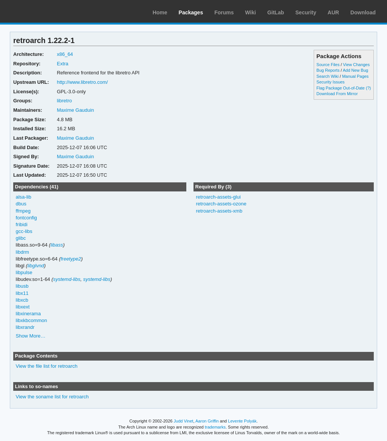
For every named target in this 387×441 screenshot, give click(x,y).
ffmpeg (23, 211)
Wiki (250, 12)
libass (57, 245)
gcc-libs (24, 231)
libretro (64, 100)
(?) (368, 88)
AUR (333, 12)
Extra (62, 63)
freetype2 (70, 259)
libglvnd (36, 265)
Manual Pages (355, 76)
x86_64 (65, 54)
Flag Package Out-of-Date (340, 88)
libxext (23, 307)
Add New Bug (355, 70)
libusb (22, 286)
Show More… (31, 336)
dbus (21, 204)
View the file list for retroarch (47, 366)
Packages (191, 12)
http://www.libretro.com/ (82, 82)
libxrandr (25, 327)
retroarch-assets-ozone (221, 204)
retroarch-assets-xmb (219, 211)
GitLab (275, 12)
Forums (224, 12)
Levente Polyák (242, 421)
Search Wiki (327, 76)
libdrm (22, 252)
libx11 (22, 293)
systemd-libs (66, 279)
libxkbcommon (31, 320)
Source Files (327, 64)
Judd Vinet (184, 421)
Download (363, 12)
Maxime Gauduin (75, 110)
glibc (21, 238)
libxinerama (28, 313)
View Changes (356, 64)
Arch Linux (41, 11)
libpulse (24, 272)
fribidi (22, 224)
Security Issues (330, 82)
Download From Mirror (337, 93)
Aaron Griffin (207, 421)
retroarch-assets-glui (218, 197)
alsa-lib (23, 197)
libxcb (22, 300)
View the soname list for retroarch (52, 396)
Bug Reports (327, 70)
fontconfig (26, 217)
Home (160, 12)
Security (306, 12)
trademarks (215, 427)
